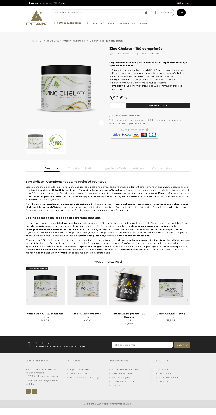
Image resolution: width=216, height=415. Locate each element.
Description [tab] (52, 168)
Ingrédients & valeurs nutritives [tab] (123, 168)
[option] (66, 87)
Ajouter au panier (158, 105)
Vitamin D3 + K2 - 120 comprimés (45, 313)
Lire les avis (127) (125, 53)
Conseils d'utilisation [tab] (81, 168)
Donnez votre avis (148, 53)
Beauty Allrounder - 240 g (171, 313)
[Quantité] (117, 105)
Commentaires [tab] (162, 168)
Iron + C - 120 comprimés (87, 313)
